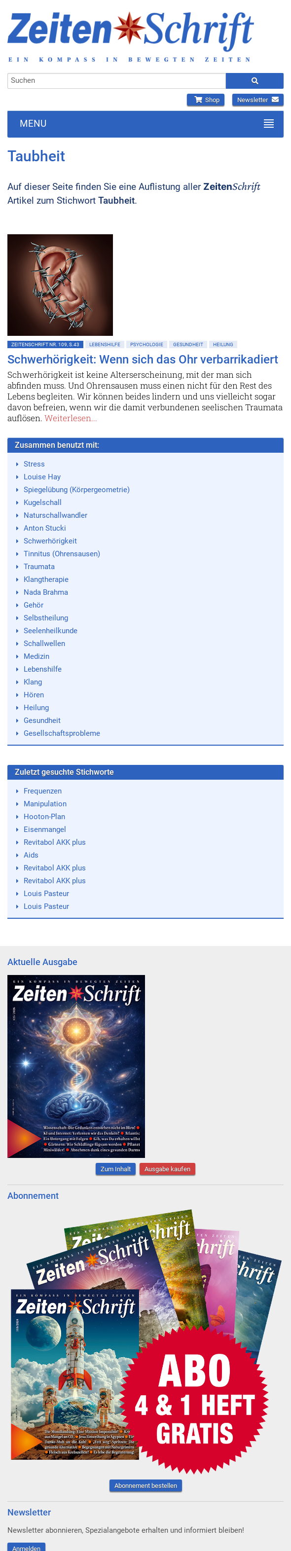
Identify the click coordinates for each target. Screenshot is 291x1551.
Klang (33, 682)
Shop (205, 100)
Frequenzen (43, 791)
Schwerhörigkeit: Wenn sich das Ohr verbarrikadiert (142, 359)
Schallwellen (44, 643)
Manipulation (45, 803)
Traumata (39, 566)
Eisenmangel (45, 829)
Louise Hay (42, 476)
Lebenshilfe (104, 344)
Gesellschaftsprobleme (62, 733)
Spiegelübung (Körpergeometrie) (77, 489)
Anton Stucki (45, 528)
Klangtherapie (46, 579)
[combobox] (116, 81)
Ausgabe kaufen (167, 1169)
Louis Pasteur (46, 893)
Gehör (33, 605)
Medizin (36, 656)
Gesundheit (188, 344)
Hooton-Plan (44, 816)
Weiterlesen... (70, 418)
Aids (31, 855)
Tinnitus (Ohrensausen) (62, 553)
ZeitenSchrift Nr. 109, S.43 (45, 344)
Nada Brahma (46, 592)
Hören (34, 694)
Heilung (223, 344)
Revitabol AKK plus (55, 842)
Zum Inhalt (116, 1169)
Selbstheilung (46, 617)
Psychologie (146, 344)
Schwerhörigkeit (50, 541)
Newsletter (258, 100)
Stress (34, 464)
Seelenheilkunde (50, 630)
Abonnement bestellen (145, 1485)
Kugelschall (43, 502)
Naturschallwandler (55, 515)
